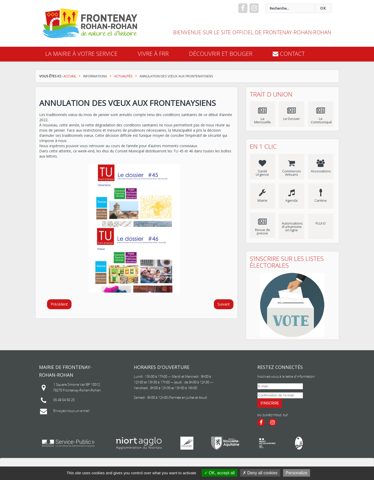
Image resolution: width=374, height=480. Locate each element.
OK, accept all (219, 473)
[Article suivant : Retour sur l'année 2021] (224, 304)
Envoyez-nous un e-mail (71, 410)
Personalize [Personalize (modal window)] (296, 473)
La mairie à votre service (81, 53)
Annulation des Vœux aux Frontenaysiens (127, 103)
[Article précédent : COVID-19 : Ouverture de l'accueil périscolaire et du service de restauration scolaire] (59, 304)
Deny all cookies (260, 473)
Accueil (69, 76)
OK (323, 8)
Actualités (123, 76)
